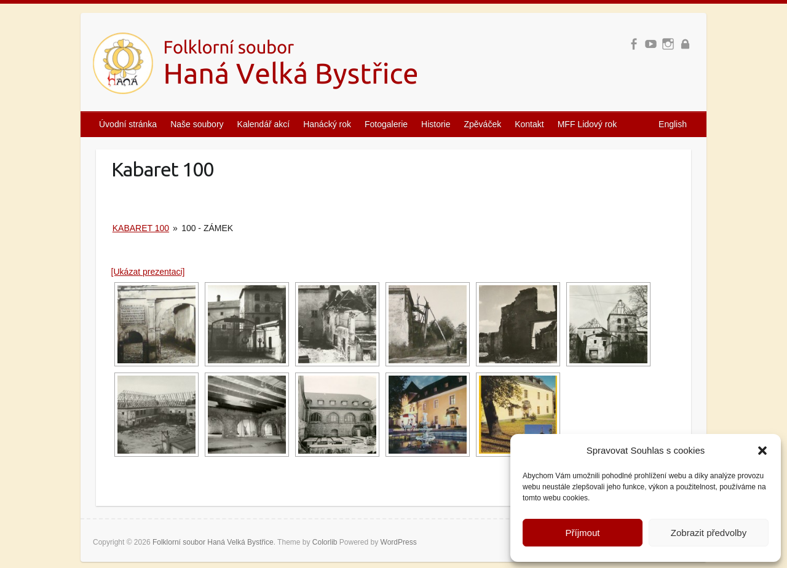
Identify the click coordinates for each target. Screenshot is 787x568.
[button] (762, 450)
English (672, 124)
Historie (435, 124)
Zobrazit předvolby (708, 532)
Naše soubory (196, 124)
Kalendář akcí (263, 124)
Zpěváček (483, 124)
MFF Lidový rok (587, 124)
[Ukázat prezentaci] (148, 272)
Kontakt (529, 124)
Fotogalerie (386, 124)
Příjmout (583, 532)
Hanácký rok (327, 124)
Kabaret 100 (141, 228)
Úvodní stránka (128, 124)
